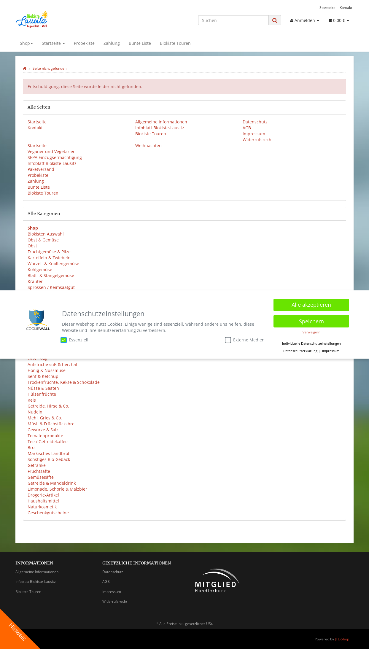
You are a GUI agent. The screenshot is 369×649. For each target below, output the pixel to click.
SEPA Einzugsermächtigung (55, 157)
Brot (32, 447)
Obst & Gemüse (43, 240)
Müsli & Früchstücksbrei (52, 424)
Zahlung (112, 43)
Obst (32, 246)
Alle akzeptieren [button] (311, 304)
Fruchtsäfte (39, 471)
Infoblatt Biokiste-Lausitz (159, 128)
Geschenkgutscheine (48, 513)
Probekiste (84, 43)
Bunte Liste (140, 43)
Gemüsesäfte (41, 477)
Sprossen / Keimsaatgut (51, 287)
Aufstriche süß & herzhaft (53, 364)
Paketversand (41, 169)
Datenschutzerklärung (300, 351)
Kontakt (346, 7)
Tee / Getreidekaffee (48, 441)
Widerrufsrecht (258, 139)
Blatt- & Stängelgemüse (51, 275)
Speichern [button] (311, 320)
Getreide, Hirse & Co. (48, 406)
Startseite (327, 7)
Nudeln (35, 412)
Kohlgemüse (40, 269)
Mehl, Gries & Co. (45, 418)
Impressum (254, 133)
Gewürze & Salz (43, 429)
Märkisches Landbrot (48, 453)
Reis (32, 400)
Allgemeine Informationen (161, 122)
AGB (247, 128)
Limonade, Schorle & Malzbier (57, 489)
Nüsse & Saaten (43, 388)
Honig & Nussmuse (47, 370)
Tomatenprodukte (45, 435)
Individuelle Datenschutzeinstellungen (311, 343)
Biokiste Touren (175, 43)
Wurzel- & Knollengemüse (53, 263)
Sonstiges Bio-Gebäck (49, 459)
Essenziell (74, 340)
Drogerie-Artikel (43, 495)
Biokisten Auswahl (46, 234)
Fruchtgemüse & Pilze (49, 251)
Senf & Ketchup (43, 376)
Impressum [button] (330, 351)
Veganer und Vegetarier (51, 151)
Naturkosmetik (42, 507)
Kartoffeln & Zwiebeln (49, 257)
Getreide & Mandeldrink (52, 483)
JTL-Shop (342, 639)
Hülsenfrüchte (42, 394)
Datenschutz (255, 122)
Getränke (37, 465)
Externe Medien (245, 340)
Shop (26, 43)
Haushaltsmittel (43, 501)
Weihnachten (148, 145)
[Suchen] (233, 20)
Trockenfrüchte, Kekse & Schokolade (64, 382)
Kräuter (35, 281)
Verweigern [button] (311, 332)
